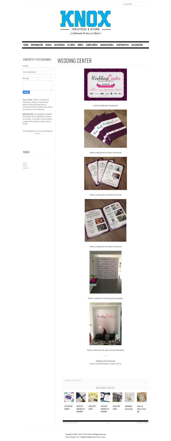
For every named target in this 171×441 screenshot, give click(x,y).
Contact (25, 168)
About (25, 166)
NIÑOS (80, 44)
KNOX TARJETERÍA (85, 434)
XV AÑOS (71, 44)
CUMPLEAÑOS (92, 44)
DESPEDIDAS (59, 44)
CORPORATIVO (122, 44)
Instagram (35, 6)
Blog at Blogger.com (72, 437)
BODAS (49, 44)
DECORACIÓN (137, 44)
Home (25, 163)
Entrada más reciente (70, 422)
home (25, 44)
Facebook (24, 6)
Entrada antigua (142, 422)
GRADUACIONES (107, 44)
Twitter (30, 6)
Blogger (37, 133)
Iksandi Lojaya (100, 437)
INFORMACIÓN (37, 44)
